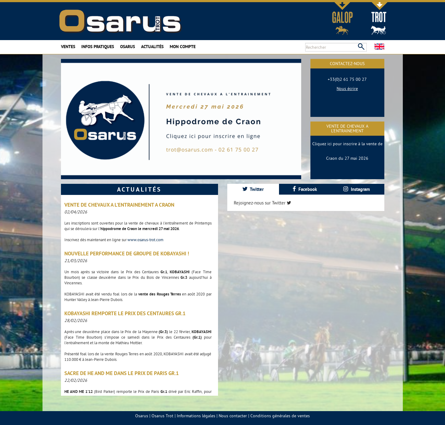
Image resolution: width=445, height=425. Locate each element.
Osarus (127, 46)
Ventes (68, 46)
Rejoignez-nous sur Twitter (262, 203)
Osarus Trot (162, 416)
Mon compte (183, 46)
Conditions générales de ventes (280, 416)
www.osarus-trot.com (145, 239)
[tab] (253, 189)
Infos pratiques (97, 46)
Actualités (152, 46)
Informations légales (196, 416)
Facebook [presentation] (305, 189)
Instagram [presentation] (356, 189)
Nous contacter (233, 416)
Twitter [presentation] (253, 189)
